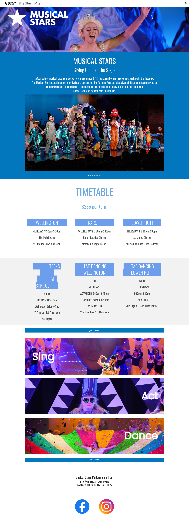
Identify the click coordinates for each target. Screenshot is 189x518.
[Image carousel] (94, 135)
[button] (186, 3)
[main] (94, 74)
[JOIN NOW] (94, 330)
